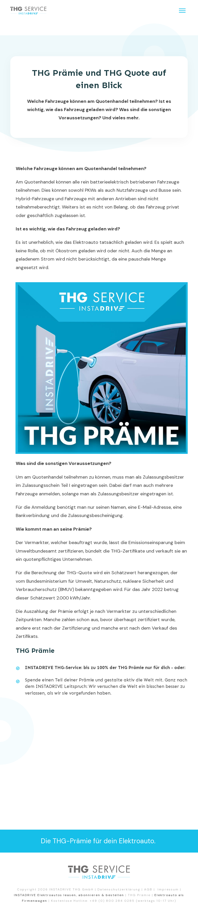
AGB (148, 889)
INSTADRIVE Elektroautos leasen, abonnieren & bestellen (69, 895)
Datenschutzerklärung (118, 889)
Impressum (168, 889)
